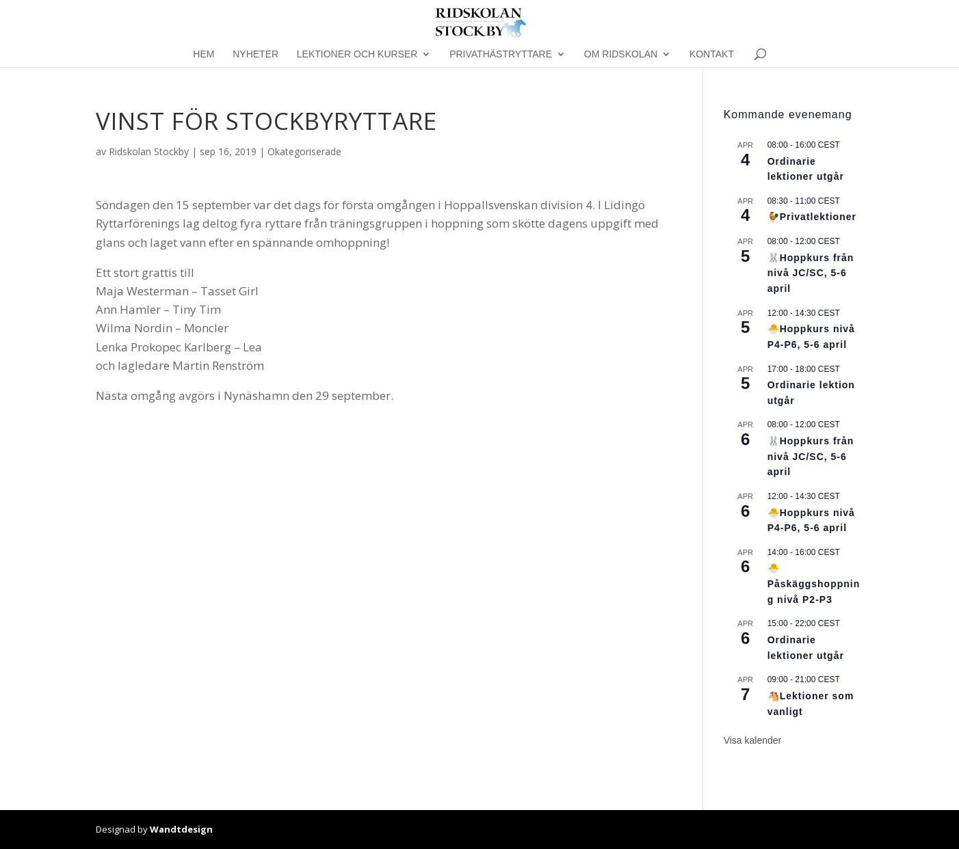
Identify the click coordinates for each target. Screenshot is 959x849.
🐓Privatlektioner (811, 216)
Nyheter (255, 54)
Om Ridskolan (620, 54)
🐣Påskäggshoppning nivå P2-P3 (814, 583)
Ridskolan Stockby (149, 151)
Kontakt (711, 54)
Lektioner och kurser (357, 54)
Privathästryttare (500, 54)
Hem (203, 54)
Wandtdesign (181, 829)
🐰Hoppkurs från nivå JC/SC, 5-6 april (810, 273)
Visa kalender (753, 740)
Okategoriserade (304, 151)
